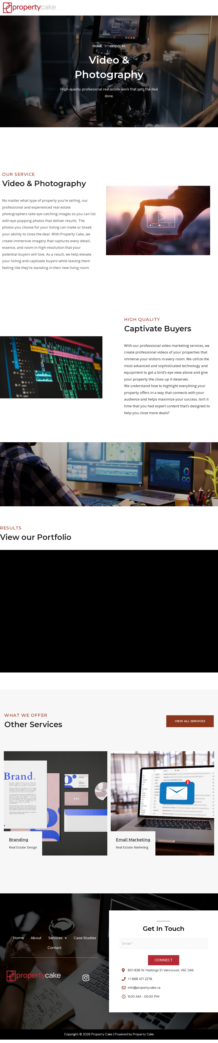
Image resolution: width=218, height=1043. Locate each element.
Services (57, 940)
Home (18, 940)
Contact (54, 950)
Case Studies (85, 940)
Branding (19, 841)
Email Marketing (134, 841)
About (36, 940)
